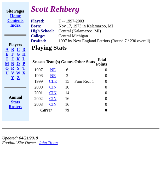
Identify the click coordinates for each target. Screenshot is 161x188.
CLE (53, 81)
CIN (53, 87)
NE (53, 70)
